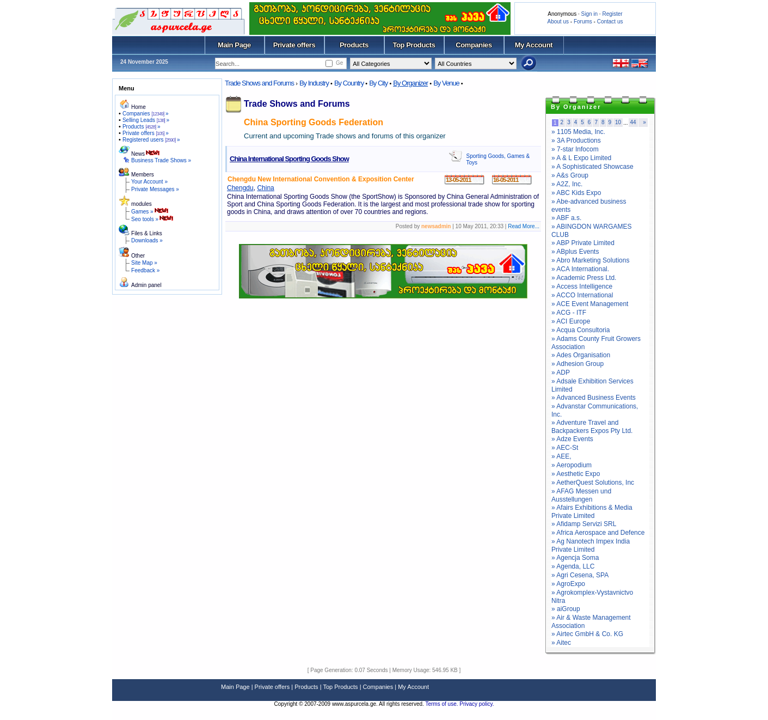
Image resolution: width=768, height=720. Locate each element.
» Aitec (561, 642)
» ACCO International (582, 295)
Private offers (294, 45)
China (265, 188)
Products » (141, 127)
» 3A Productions (576, 140)
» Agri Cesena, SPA (580, 575)
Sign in (589, 14)
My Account (533, 45)
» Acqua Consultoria (580, 330)
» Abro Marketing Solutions (590, 260)
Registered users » (151, 140)
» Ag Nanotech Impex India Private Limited (590, 545)
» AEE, (561, 456)
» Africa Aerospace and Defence (597, 532)
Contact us (610, 22)
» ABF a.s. (566, 218)
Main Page (234, 45)
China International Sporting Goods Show (289, 159)
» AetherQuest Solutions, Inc (592, 482)
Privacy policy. (476, 704)
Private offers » (145, 133)
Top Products (413, 45)
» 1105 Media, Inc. (578, 132)
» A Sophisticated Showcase (592, 166)
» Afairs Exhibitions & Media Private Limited (591, 512)
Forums (583, 22)
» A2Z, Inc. (566, 184)
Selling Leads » (145, 120)
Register (612, 14)
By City (378, 83)
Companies (474, 45)
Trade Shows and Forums (259, 83)
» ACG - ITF (568, 312)
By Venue (446, 83)
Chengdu (240, 188)
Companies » (145, 114)
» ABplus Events (575, 251)
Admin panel (146, 285)
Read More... (523, 226)
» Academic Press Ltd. (583, 278)
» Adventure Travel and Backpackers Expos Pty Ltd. (591, 427)
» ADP (560, 372)
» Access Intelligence (581, 286)
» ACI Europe (570, 321)
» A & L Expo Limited (581, 158)
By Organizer (410, 83)
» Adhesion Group (577, 364)
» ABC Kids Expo (576, 193)
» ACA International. (580, 269)
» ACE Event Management (589, 304)
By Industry (314, 83)
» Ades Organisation (580, 355)
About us (558, 22)
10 (618, 122)
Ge (339, 63)
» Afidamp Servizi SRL (583, 524)
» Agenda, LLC (572, 566)
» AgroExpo (568, 584)
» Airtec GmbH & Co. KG (587, 634)
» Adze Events (572, 439)
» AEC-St (564, 447)
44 (633, 122)
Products (354, 45)
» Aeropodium (571, 465)
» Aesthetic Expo (575, 474)
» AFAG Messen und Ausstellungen (581, 495)
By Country (349, 83)
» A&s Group (569, 175)
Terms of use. (442, 704)
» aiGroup (565, 609)
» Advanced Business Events (593, 397)
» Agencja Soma (575, 558)
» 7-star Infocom (575, 149)
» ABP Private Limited (583, 243)
